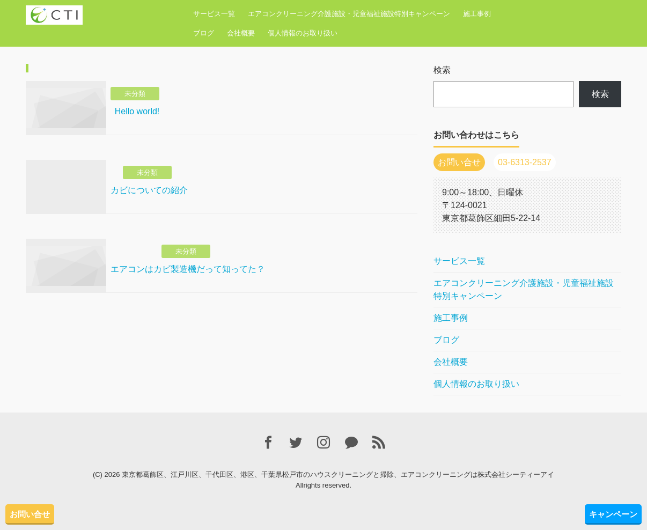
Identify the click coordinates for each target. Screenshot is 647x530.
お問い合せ (30, 514)
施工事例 (477, 14)
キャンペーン (613, 514)
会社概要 (241, 33)
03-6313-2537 (525, 162)
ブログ (203, 33)
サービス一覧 (214, 14)
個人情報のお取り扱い (302, 33)
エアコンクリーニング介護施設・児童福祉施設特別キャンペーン (349, 14)
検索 (442, 70)
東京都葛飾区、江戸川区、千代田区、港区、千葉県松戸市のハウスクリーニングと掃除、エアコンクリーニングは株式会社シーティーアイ (338, 474)
